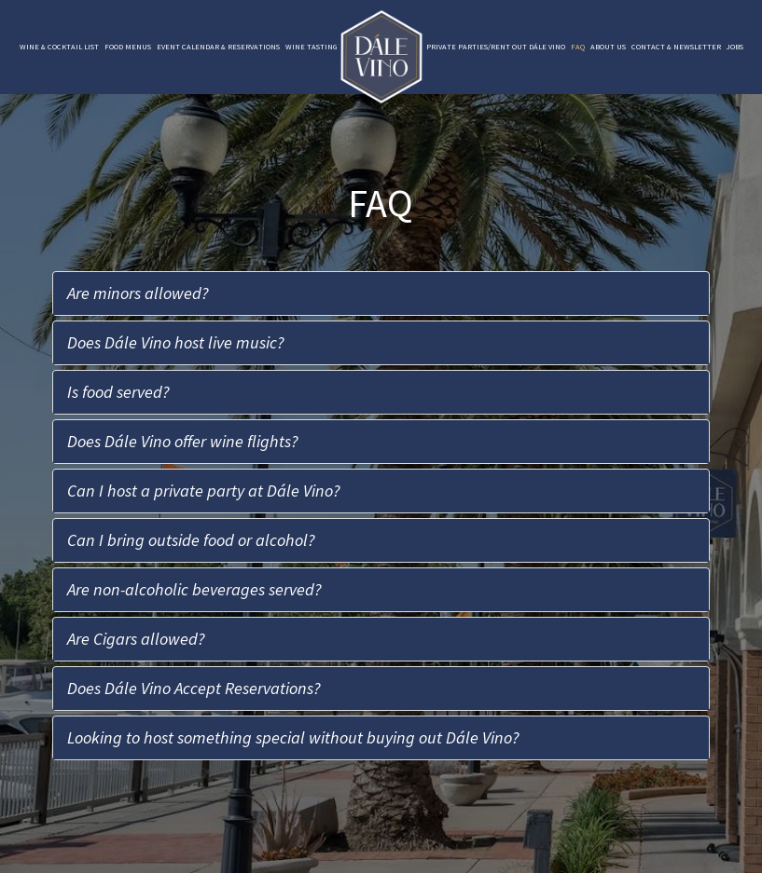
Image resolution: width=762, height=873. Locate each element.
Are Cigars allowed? (135, 638)
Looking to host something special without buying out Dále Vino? (293, 737)
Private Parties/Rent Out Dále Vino (495, 46)
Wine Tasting (311, 46)
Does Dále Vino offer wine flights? (182, 441)
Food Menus (127, 46)
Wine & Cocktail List (59, 46)
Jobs (735, 46)
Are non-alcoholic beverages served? (194, 589)
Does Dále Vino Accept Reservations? (193, 688)
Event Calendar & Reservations (218, 46)
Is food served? (118, 391)
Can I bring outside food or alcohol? (190, 540)
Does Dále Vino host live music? (175, 342)
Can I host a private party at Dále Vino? (203, 490)
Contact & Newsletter (676, 46)
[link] (381, 59)
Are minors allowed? (137, 293)
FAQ (578, 46)
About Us (608, 46)
